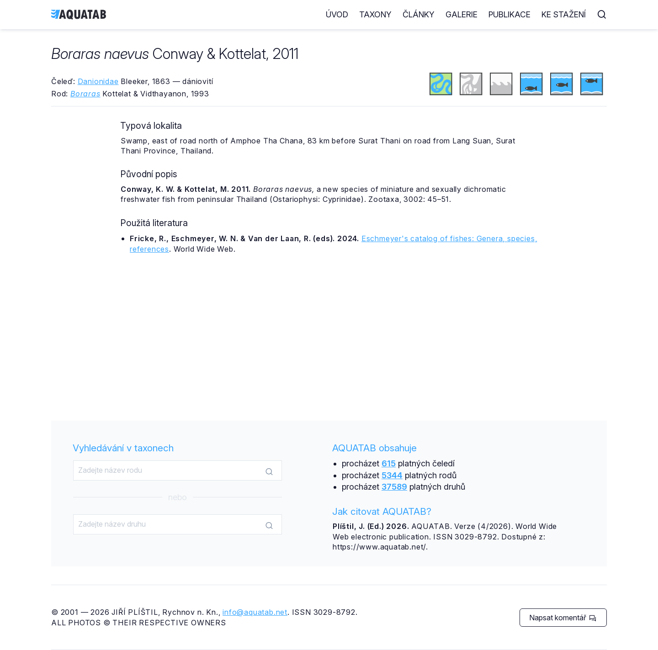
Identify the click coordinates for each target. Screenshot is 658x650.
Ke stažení (563, 14)
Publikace (509, 14)
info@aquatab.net (255, 612)
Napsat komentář (562, 617)
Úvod (337, 14)
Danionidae (98, 81)
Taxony (375, 14)
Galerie (462, 14)
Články (419, 14)
